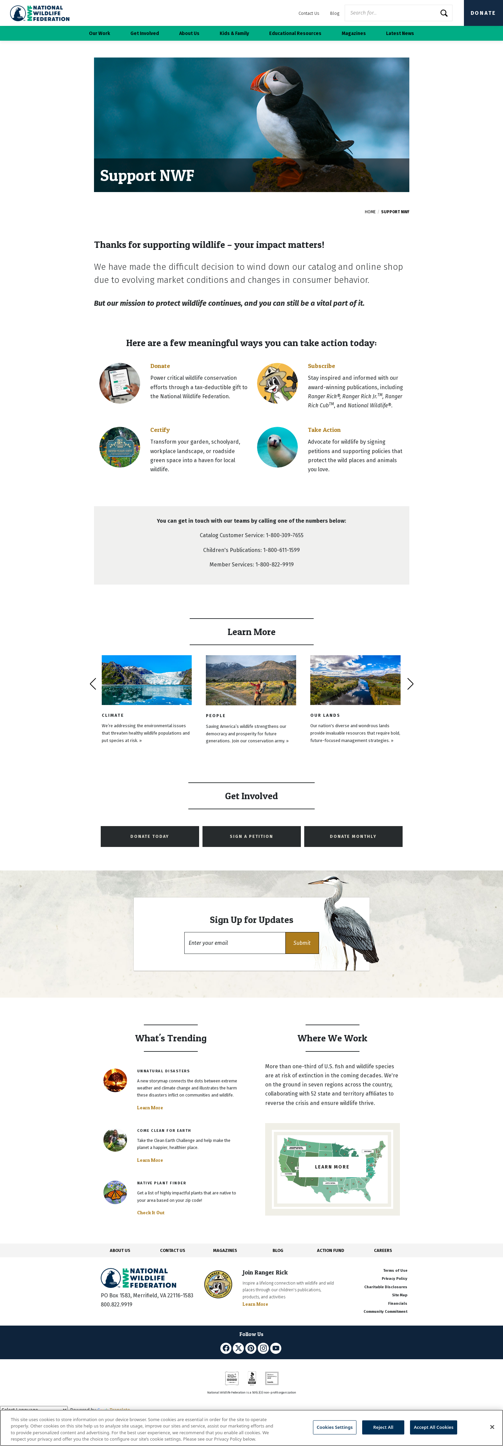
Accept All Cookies (433, 1427)
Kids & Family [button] (234, 33)
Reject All (383, 1427)
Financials (397, 1303)
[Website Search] (398, 13)
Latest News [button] (400, 33)
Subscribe (321, 365)
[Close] (492, 1426)
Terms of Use (395, 1270)
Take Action (324, 429)
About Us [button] (189, 33)
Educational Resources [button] (295, 33)
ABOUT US (120, 1250)
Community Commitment (385, 1311)
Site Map (399, 1295)
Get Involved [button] (144, 33)
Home (370, 212)
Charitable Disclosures (385, 1287)
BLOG (278, 1250)
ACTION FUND (330, 1250)
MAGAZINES (225, 1250)
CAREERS (383, 1250)
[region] (251, 1428)
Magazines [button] (354, 33)
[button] (302, 943)
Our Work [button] (99, 33)
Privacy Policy (394, 1278)
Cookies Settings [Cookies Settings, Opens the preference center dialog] (335, 1427)
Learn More (150, 1108)
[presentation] (92, 684)
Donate (483, 13)
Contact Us (308, 13)
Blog (334, 13)
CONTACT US (172, 1250)
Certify (160, 429)
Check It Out (151, 1213)
